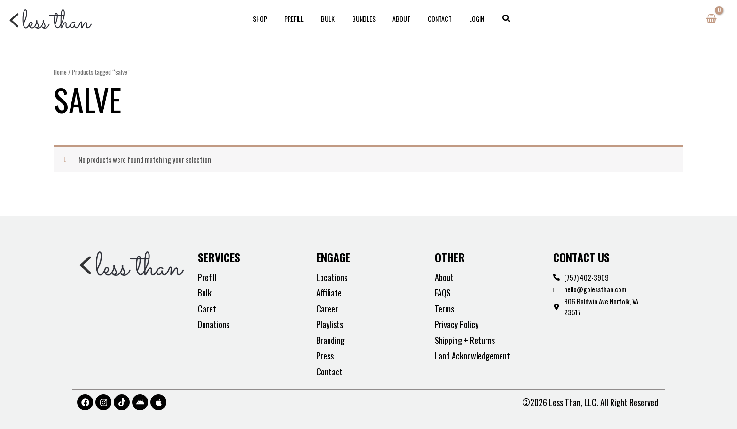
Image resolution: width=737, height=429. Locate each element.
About (398, 18)
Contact (432, 18)
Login (464, 18)
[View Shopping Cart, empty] (711, 18)
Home (60, 72)
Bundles (364, 18)
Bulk (332, 18)
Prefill (302, 18)
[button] (492, 19)
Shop (273, 18)
